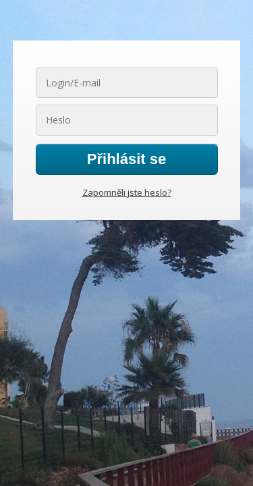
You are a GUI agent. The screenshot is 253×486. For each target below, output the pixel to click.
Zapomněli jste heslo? (126, 192)
